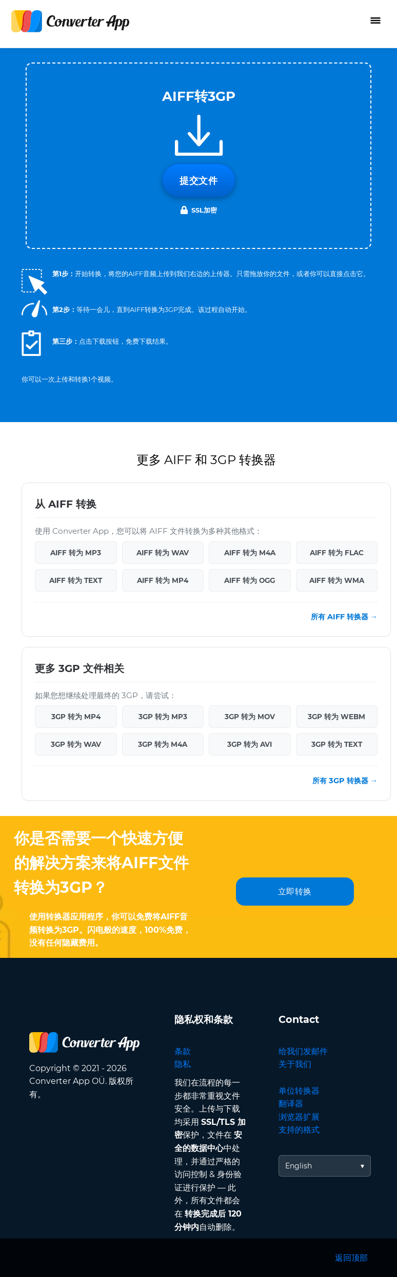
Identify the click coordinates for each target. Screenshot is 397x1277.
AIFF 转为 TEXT (75, 580)
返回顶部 (351, 1258)
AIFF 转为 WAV (162, 553)
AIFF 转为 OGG (249, 580)
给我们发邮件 (303, 1051)
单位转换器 (299, 1091)
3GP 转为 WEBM (336, 717)
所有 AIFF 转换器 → (344, 616)
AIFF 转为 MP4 (162, 580)
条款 (182, 1051)
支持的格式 (299, 1130)
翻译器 (291, 1103)
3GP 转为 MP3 (162, 717)
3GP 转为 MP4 (76, 717)
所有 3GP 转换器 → (345, 780)
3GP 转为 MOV (250, 717)
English (298, 1165)
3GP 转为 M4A (162, 744)
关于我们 (295, 1064)
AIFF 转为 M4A (249, 553)
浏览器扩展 (299, 1117)
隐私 (182, 1064)
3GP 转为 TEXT (336, 744)
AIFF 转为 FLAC (337, 553)
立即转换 (295, 891)
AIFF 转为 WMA (336, 580)
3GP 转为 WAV (76, 744)
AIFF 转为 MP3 (75, 553)
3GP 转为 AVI (249, 744)
